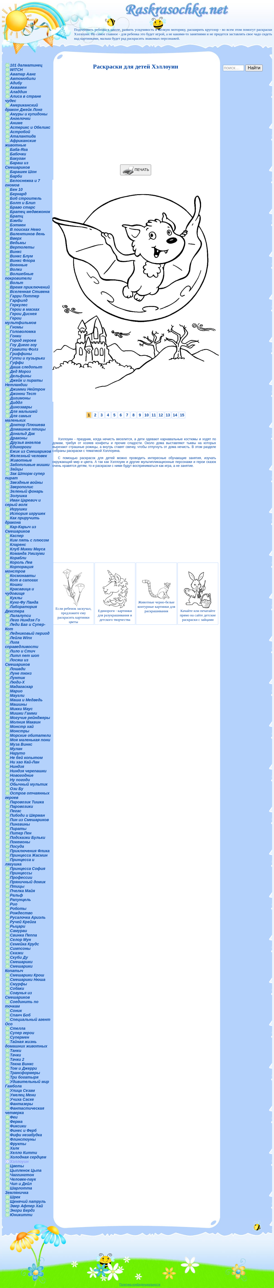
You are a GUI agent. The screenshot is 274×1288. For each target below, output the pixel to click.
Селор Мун (20, 939)
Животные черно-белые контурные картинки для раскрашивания (156, 596)
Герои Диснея (23, 314)
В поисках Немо (25, 229)
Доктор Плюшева (27, 424)
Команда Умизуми (27, 553)
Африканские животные (20, 142)
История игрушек (27, 513)
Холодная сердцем (28, 1157)
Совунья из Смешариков (18, 995)
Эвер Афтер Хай (26, 1206)
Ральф (16, 895)
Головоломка (23, 331)
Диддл (16, 402)
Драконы (18, 438)
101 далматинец (26, 65)
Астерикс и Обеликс (30, 127)
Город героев (23, 340)
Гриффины (21, 353)
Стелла (18, 1028)
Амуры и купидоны (28, 114)
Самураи (18, 930)
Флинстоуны (23, 1139)
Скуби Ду (19, 957)
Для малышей (23, 411)
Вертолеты (22, 247)
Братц (16, 216)
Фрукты (18, 1144)
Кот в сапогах (24, 580)
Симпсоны (20, 948)
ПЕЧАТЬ (135, 169)
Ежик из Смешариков (30, 451)
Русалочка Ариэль (27, 917)
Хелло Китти (23, 1152)
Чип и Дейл (21, 1183)
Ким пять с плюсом (29, 540)
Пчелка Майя (22, 891)
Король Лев (21, 562)
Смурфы (18, 984)
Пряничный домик (27, 882)
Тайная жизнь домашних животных (26, 1043)
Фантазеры (21, 1104)
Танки (15, 1050)
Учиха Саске (22, 1099)
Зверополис (21, 487)
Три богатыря (24, 1077)
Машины (18, 704)
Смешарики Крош (27, 975)
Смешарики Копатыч (18, 968)
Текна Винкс (22, 1064)
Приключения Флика (30, 851)
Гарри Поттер (24, 296)
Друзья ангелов (25, 442)
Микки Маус (21, 709)
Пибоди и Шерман (27, 815)
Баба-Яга (19, 149)
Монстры (19, 731)
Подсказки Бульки (27, 837)
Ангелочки (20, 118)
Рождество (21, 913)
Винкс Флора (22, 260)
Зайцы (16, 469)
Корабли (18, 558)
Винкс (16, 251)
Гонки (15, 336)
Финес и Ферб (23, 1130)
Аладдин (18, 92)
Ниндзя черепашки (28, 771)
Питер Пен (20, 833)
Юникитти (21, 1215)
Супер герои (22, 1033)
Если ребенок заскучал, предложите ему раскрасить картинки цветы (73, 596)
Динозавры (21, 407)
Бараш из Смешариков (17, 165)
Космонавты (22, 575)
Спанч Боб (20, 1015)
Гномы (16, 327)
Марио (16, 691)
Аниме (16, 123)
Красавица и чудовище (19, 591)
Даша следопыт (26, 367)
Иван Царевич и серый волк (23, 502)
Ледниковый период (29, 633)
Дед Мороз (20, 371)
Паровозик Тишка (27, 802)
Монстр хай (22, 726)
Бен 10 (16, 189)
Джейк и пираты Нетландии (24, 382)
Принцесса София (27, 868)
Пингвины (20, 824)
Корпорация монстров (19, 569)
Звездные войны (26, 482)
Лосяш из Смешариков (17, 662)
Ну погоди (20, 780)
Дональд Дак (22, 433)
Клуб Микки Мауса (27, 549)
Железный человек (28, 456)
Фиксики (18, 1126)
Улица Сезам (22, 1090)
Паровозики (21, 806)
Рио (13, 904)
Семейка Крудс (24, 944)
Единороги (20, 447)
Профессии (21, 877)
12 (161, 415)
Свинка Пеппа (23, 935)
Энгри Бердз (22, 1210)
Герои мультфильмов (20, 320)
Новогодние (21, 775)
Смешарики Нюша (27, 979)
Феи (13, 1117)
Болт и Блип (22, 203)
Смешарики (21, 962)
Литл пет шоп (24, 655)
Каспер (17, 535)
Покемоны (20, 842)
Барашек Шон (23, 171)
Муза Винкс (21, 744)
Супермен (19, 1037)
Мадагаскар (21, 686)
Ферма (16, 1121)
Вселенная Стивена (29, 291)
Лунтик (17, 677)
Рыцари (17, 926)
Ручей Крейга (23, 922)
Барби (16, 176)
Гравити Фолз (24, 349)
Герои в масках (24, 309)
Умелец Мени (23, 1095)
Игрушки (18, 509)
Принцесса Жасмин (28, 855)
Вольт (16, 282)
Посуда (17, 846)
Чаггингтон (22, 1175)
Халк (14, 1148)
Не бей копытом (26, 757)
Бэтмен (18, 225)
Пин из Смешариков (29, 820)
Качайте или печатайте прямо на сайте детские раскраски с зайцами (198, 596)
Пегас (15, 811)
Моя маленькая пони (30, 740)
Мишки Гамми (23, 713)
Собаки (17, 988)
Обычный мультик (28, 784)
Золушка (18, 496)
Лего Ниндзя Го (25, 620)
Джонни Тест (23, 393)
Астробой (20, 132)
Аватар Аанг (23, 74)
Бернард (18, 194)
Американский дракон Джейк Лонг (23, 107)
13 (168, 415)
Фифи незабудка (26, 1135)
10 (146, 415)
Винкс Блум (21, 256)
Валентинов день (27, 234)
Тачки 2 (17, 1059)
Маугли (17, 695)
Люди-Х (17, 682)
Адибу (16, 83)
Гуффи (17, 362)
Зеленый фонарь (26, 491)
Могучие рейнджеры (30, 717)
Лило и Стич (22, 651)
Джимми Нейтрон (27, 389)
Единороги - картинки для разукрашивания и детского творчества (115, 596)
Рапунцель (20, 899)
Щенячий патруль (28, 1201)
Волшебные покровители (19, 276)
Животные (21, 460)
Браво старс (22, 207)
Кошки (16, 584)
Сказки (16, 953)
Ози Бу (16, 788)
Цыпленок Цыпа (26, 1170)
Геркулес (19, 305)
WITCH (16, 69)
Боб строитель (26, 198)
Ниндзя (17, 766)
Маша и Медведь (26, 700)
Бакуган (18, 158)
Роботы (18, 908)
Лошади (18, 669)
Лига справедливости (21, 644)
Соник (16, 1010)
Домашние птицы (28, 429)
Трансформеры (25, 1073)
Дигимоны (20, 398)
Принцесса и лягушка (19, 861)
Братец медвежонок (30, 211)
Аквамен (18, 87)
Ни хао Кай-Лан (24, 762)
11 (153, 415)
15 (182, 415)
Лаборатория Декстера (21, 608)
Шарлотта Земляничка (18, 1190)
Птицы (17, 886)
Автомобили (23, 78)
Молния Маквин (25, 722)
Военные (18, 265)
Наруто (17, 753)
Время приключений (30, 287)
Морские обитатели (30, 735)
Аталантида (23, 136)
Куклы (16, 598)
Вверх (16, 238)
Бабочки (18, 154)
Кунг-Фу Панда (24, 602)
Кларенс (18, 544)
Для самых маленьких (18, 418)
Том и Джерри (23, 1068)
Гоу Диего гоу (23, 345)
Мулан (16, 749)
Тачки (15, 1055)
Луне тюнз (21, 673)
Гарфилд (18, 300)
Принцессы (21, 873)
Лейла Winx (21, 638)
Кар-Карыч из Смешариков (20, 529)
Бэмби (16, 220)
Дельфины (20, 376)
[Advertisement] (134, 117)
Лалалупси (20, 615)
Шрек (15, 1197)
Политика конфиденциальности (139, 1284)
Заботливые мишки (30, 464)
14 (175, 415)
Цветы (17, 1166)
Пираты (18, 828)
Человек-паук (23, 1179)
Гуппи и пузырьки (27, 358)
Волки (16, 269)
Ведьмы (18, 243)
